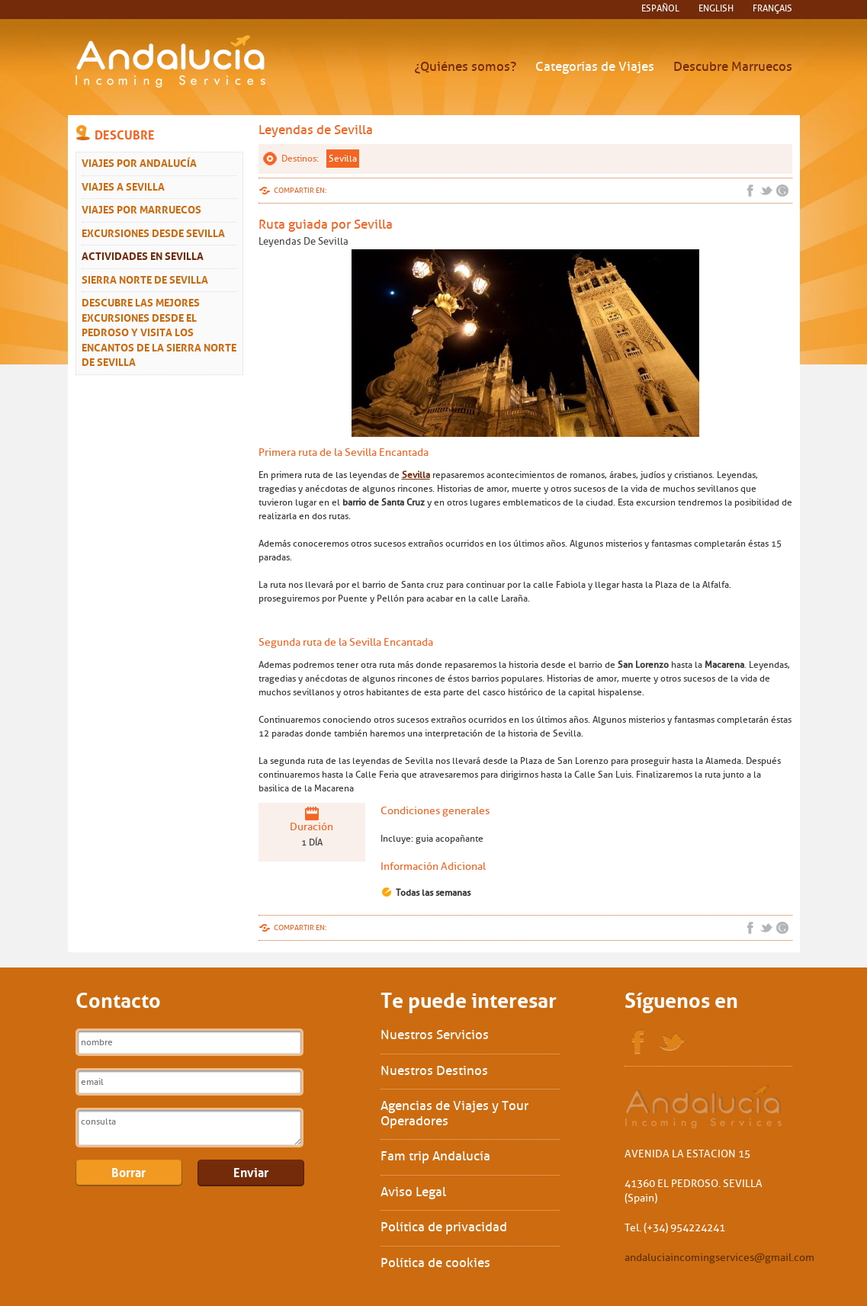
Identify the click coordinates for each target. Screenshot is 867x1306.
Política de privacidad (444, 1227)
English (716, 8)
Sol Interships (704, 1106)
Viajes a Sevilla (123, 185)
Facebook (750, 191)
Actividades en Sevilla (143, 254)
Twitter (766, 191)
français (772, 8)
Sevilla (343, 158)
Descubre (125, 133)
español (660, 8)
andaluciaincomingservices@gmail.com (719, 1257)
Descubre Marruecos (732, 67)
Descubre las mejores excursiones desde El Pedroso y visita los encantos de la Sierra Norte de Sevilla (159, 331)
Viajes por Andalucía (139, 161)
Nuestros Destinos (434, 1071)
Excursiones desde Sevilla (153, 231)
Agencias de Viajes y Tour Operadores (454, 1113)
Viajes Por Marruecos (141, 208)
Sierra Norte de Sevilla (145, 278)
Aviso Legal (413, 1192)
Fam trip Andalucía (435, 1156)
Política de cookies (435, 1263)
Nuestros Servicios (435, 1035)
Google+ (782, 191)
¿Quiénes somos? (465, 67)
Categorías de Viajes (594, 67)
